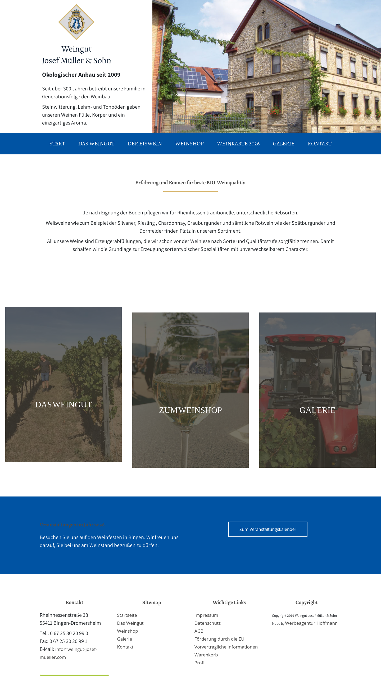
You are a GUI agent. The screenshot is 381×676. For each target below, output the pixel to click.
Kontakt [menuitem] (320, 143)
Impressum (206, 615)
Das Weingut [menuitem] (96, 143)
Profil (200, 663)
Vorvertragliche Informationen (226, 647)
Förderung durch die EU (219, 639)
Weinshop (127, 631)
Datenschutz (207, 623)
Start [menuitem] (57, 143)
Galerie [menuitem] (283, 143)
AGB (198, 631)
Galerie (124, 639)
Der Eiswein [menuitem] (145, 143)
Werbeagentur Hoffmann (311, 623)
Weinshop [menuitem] (189, 143)
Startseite (127, 615)
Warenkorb (206, 655)
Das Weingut (130, 623)
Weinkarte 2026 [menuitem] (238, 143)
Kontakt (125, 647)
